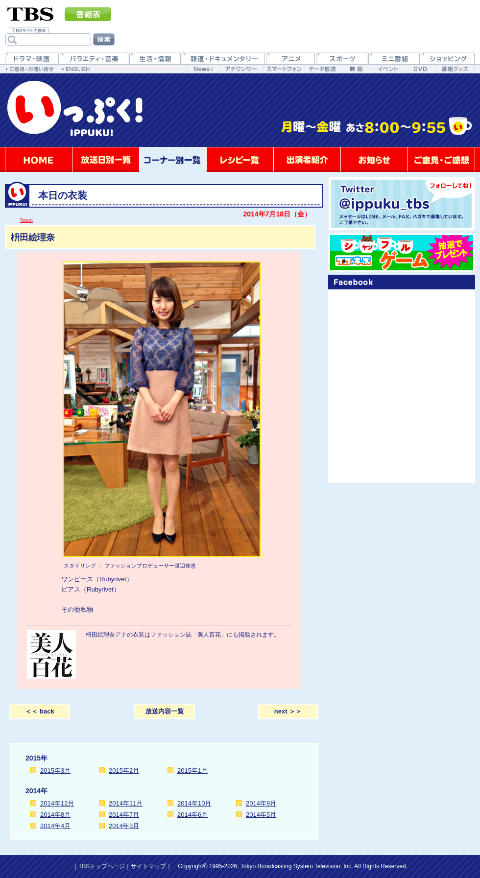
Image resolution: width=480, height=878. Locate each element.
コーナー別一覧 (173, 159)
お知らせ (374, 159)
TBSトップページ (101, 866)
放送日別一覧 (105, 159)
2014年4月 (55, 826)
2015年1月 (192, 770)
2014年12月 (57, 803)
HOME (38, 159)
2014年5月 (261, 814)
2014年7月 (124, 814)
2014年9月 (261, 803)
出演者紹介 (307, 159)
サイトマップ (148, 866)
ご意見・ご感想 (441, 159)
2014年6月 (192, 814)
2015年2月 (124, 770)
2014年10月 (194, 803)
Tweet (26, 220)
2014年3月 (124, 826)
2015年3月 (55, 770)
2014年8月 (55, 814)
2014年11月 (126, 803)
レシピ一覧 (240, 159)
